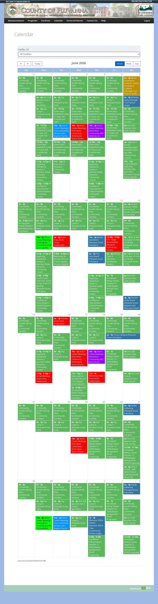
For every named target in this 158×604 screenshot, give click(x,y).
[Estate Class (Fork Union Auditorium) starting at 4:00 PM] (61, 241)
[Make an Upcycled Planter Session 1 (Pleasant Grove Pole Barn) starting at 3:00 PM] (26, 226)
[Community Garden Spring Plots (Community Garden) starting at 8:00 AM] (26, 84)
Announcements (16, 20)
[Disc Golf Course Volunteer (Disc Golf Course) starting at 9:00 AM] (131, 377)
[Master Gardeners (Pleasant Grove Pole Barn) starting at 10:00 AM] (96, 241)
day (137, 63)
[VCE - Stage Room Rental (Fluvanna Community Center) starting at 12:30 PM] (114, 244)
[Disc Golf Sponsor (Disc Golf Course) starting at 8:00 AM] (131, 128)
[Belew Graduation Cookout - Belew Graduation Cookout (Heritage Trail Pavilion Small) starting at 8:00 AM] (131, 85)
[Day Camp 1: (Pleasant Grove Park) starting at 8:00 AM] (61, 101)
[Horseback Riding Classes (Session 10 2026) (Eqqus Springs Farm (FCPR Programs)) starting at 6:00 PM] (114, 285)
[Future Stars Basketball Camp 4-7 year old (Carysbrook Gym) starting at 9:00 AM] (61, 115)
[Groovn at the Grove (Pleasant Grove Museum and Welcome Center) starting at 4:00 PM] (131, 303)
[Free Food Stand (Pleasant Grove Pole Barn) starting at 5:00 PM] (96, 257)
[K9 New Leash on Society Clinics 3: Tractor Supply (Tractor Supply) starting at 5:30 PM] (61, 259)
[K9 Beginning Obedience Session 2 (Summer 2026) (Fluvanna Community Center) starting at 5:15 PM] (43, 171)
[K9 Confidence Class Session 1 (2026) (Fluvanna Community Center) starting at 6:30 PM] (43, 190)
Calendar (58, 20)
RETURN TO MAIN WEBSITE (18, 1)
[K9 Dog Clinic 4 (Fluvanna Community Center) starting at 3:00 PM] (114, 259)
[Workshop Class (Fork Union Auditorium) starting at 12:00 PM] (96, 377)
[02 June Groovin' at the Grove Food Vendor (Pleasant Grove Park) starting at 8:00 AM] (131, 209)
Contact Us (92, 20)
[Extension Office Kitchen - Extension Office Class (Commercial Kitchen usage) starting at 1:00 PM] (96, 525)
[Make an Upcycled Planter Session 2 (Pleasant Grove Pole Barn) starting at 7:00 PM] (79, 393)
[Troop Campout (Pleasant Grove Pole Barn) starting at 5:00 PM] (123, 336)
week (129, 63)
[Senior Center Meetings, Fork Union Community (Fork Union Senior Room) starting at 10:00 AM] (79, 132)
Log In (147, 20)
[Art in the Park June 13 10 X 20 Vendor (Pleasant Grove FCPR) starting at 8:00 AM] (131, 259)
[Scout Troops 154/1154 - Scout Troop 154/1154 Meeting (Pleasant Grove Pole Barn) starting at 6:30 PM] (43, 283)
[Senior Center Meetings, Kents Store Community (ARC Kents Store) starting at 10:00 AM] (96, 131)
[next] (27, 63)
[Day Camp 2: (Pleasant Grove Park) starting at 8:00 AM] (43, 224)
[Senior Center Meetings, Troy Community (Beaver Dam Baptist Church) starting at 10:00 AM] (61, 131)
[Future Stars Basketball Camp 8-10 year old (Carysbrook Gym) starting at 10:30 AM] (114, 132)
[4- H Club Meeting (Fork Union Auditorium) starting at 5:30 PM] (43, 377)
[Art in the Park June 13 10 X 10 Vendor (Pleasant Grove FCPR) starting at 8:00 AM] (131, 243)
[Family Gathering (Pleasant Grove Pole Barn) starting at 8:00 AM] (131, 409)
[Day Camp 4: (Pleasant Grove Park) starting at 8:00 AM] (43, 426)
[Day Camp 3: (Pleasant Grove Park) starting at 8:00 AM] (43, 339)
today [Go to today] (37, 63)
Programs (32, 20)
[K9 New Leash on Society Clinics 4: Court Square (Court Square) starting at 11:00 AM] (79, 379)
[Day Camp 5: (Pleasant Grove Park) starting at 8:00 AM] (43, 505)
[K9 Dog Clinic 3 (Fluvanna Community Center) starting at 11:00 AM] (61, 167)
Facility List (23, 49)
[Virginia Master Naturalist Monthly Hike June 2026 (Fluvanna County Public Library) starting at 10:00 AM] (131, 169)
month (120, 63)
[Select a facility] (79, 54)
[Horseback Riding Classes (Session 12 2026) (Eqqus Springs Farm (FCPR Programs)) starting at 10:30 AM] (131, 455)
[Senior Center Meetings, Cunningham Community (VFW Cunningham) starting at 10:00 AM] (43, 243)
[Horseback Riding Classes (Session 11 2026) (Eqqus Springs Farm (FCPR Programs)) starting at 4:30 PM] (96, 448)
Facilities (45, 20)
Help (103, 20)
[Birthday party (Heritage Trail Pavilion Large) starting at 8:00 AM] (131, 101)
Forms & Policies (75, 20)
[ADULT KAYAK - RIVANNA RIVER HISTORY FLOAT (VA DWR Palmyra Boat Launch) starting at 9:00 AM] (131, 150)
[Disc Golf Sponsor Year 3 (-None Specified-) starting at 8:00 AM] (43, 101)
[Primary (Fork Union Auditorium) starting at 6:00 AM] (61, 321)
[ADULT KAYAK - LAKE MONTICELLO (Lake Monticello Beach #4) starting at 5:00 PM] (131, 472)
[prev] (20, 63)
